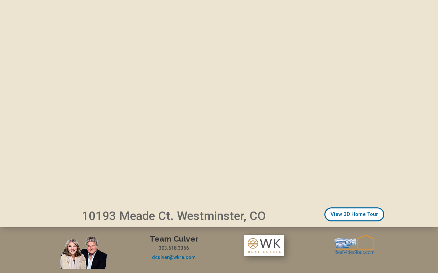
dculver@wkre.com (174, 257)
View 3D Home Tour (354, 214)
